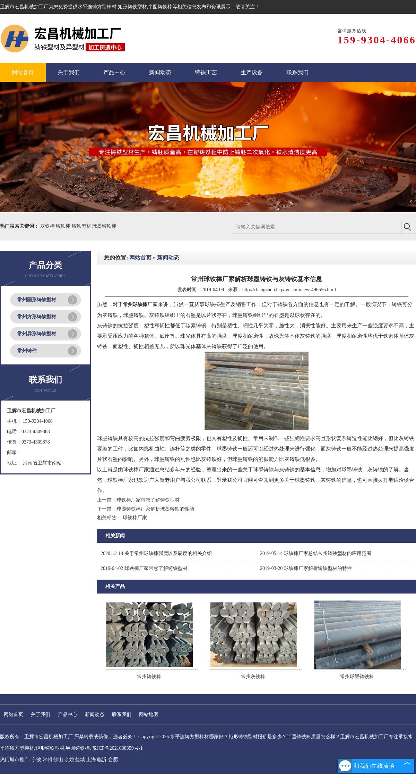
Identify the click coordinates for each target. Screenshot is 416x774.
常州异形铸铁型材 (36, 333)
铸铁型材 (82, 226)
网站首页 (140, 258)
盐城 (80, 759)
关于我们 (40, 714)
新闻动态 (168, 258)
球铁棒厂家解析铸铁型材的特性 (306, 568)
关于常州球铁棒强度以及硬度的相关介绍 (156, 553)
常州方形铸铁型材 (36, 316)
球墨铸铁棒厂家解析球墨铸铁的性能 (155, 509)
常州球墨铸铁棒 (357, 676)
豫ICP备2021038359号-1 (117, 748)
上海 (91, 759)
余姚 (69, 759)
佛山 (58, 759)
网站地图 (148, 714)
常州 (47, 759)
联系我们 (121, 714)
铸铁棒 (64, 226)
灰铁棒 (48, 226)
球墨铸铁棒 (104, 226)
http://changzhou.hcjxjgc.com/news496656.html (289, 289)
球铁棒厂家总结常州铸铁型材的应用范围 (315, 553)
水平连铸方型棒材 (97, 6)
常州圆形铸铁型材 (36, 299)
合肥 (113, 759)
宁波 (36, 759)
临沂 (102, 759)
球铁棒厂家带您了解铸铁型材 (148, 500)
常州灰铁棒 (253, 676)
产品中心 (67, 714)
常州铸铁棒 (149, 676)
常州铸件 (27, 350)
